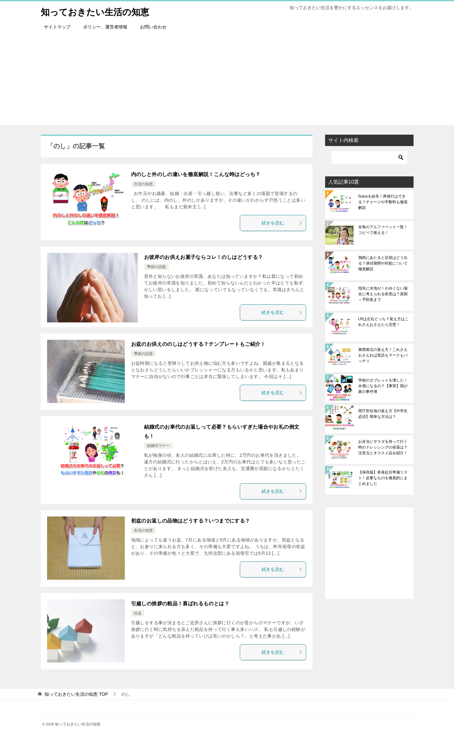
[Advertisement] (227, 81)
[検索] (369, 157)
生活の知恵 (143, 184)
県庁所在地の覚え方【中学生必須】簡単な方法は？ (383, 414)
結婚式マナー (158, 445)
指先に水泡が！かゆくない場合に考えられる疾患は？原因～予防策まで (383, 294)
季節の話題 (156, 267)
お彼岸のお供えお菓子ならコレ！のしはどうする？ (203, 257)
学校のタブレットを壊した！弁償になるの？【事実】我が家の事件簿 (383, 386)
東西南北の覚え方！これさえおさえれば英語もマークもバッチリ (383, 355)
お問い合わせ (153, 26)
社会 (138, 613)
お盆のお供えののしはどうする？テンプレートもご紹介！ (198, 344)
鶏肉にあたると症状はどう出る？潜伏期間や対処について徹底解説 (383, 263)
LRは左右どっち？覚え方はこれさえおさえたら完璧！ (383, 322)
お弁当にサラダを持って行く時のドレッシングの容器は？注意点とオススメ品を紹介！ (383, 447)
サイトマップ (57, 26)
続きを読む (282, 222)
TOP (76, 694)
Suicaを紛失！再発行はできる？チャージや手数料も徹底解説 (383, 202)
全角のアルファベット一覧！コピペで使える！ (383, 230)
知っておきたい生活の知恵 (99, 11)
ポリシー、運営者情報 (105, 26)
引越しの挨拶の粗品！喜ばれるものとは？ (180, 603)
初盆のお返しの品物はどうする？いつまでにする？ (190, 520)
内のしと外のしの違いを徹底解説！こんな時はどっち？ (196, 174)
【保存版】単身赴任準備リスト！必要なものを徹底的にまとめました (383, 478)
